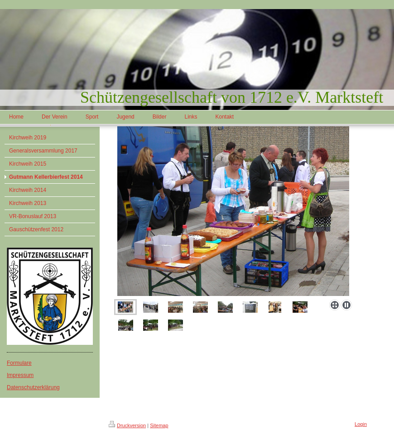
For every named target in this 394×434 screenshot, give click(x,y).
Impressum (20, 375)
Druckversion (127, 425)
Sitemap (159, 425)
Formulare (19, 363)
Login (361, 424)
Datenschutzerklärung (33, 387)
